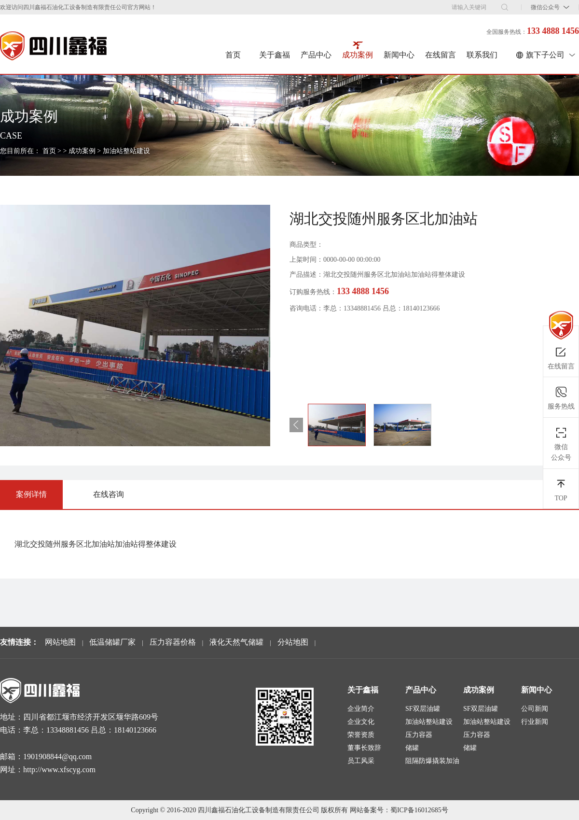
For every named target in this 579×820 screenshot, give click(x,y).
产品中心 (316, 55)
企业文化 (360, 721)
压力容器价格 (173, 642)
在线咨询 (108, 494)
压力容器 (418, 734)
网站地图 (60, 642)
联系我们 (482, 55)
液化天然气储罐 (236, 642)
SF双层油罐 (422, 708)
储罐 (412, 747)
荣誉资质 (360, 734)
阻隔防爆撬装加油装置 (432, 762)
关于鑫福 (274, 55)
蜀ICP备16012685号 (419, 810)
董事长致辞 (364, 747)
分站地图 (292, 642)
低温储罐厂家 (112, 642)
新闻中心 (399, 55)
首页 (233, 55)
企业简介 (360, 708)
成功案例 (357, 55)
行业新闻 (534, 721)
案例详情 (31, 494)
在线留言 (440, 55)
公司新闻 (534, 708)
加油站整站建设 (126, 151)
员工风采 (360, 760)
